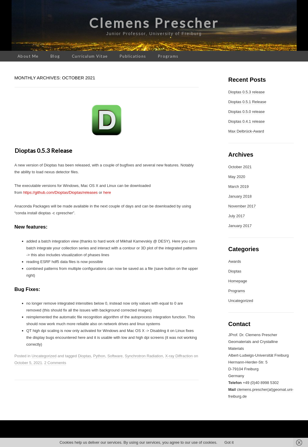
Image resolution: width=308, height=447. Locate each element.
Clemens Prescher (154, 23)
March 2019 (238, 186)
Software (114, 356)
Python (99, 356)
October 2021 (240, 167)
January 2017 (240, 226)
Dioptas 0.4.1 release (246, 121)
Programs (168, 56)
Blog (55, 56)
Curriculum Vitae (90, 56)
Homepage (237, 281)
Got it (229, 442)
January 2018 (240, 196)
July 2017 (236, 216)
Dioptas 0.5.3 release (43, 150)
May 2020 (236, 176)
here (107, 192)
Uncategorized (43, 356)
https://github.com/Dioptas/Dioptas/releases (60, 192)
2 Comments (55, 363)
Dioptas (84, 356)
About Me (28, 56)
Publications (133, 56)
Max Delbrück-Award (246, 131)
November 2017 (242, 206)
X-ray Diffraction (179, 356)
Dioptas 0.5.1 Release (247, 102)
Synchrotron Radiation (144, 356)
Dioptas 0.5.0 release (246, 111)
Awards (234, 261)
